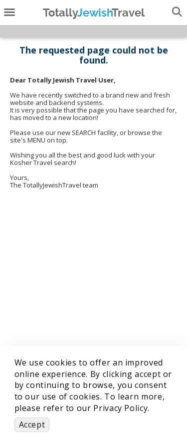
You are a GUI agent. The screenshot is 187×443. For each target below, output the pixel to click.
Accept (32, 424)
